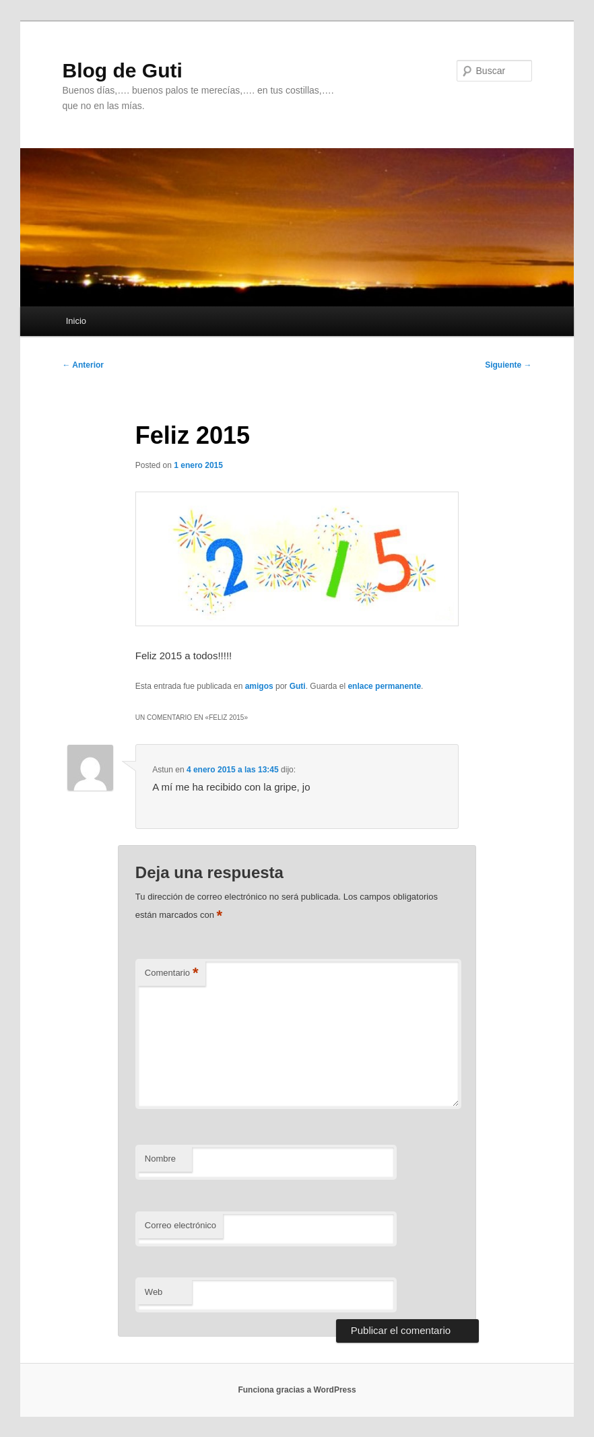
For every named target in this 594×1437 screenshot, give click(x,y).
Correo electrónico (180, 1225)
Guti (298, 686)
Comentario (172, 973)
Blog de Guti (122, 70)
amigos (259, 686)
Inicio (76, 321)
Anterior (83, 365)
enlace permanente (384, 686)
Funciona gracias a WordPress (297, 1390)
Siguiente (508, 365)
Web (154, 1292)
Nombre (160, 1159)
